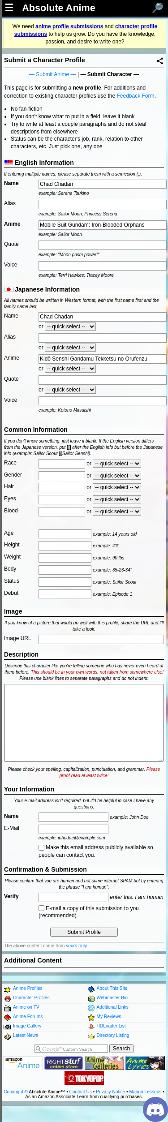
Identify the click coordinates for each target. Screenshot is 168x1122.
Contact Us (80, 1091)
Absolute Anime (58, 8)
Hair (9, 486)
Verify (11, 896)
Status (11, 581)
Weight (12, 557)
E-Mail (11, 828)
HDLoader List (111, 1025)
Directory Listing (113, 1035)
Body (10, 569)
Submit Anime (52, 74)
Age (8, 533)
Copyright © (16, 1091)
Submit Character (109, 74)
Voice (10, 265)
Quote (11, 244)
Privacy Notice (110, 1091)
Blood (11, 510)
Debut (11, 593)
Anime (12, 224)
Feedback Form (135, 96)
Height (12, 545)
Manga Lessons (145, 1091)
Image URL (17, 638)
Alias (10, 203)
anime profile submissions (69, 26)
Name (11, 183)
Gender (13, 475)
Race (10, 463)
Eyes (10, 498)
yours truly (76, 945)
